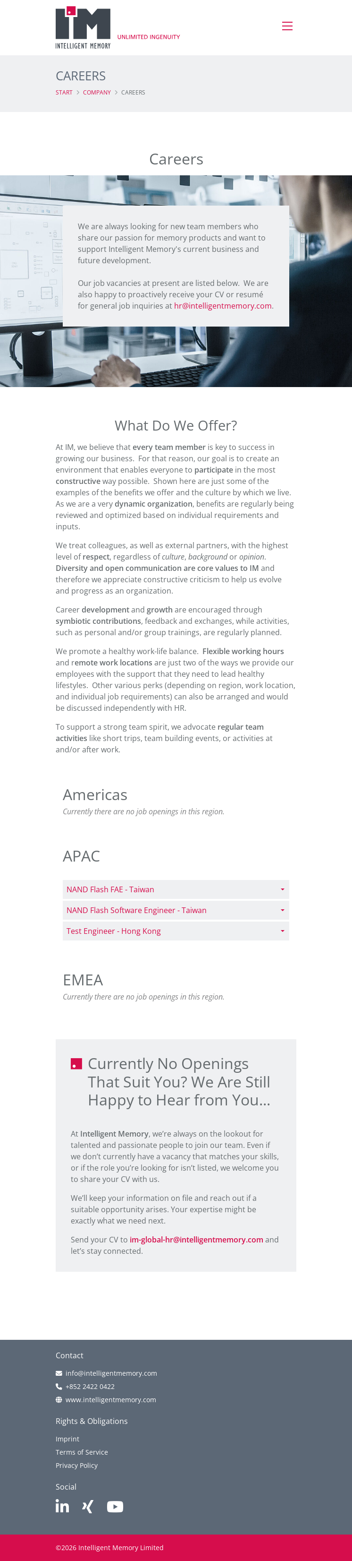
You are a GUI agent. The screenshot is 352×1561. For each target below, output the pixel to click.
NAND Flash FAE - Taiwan (110, 889)
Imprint (67, 1438)
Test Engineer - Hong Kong (114, 931)
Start (64, 92)
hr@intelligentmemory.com (223, 306)
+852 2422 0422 (90, 1386)
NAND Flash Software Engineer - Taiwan (137, 910)
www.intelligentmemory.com (111, 1399)
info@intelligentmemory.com (111, 1373)
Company (97, 92)
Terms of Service (82, 1452)
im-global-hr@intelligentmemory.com (196, 1239)
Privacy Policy (77, 1465)
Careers (133, 92)
